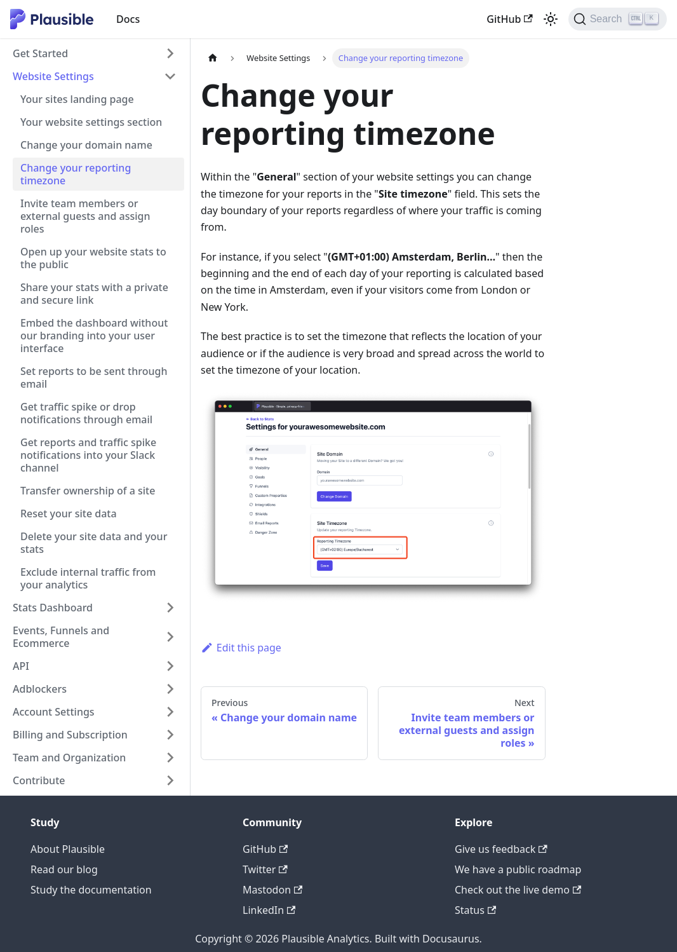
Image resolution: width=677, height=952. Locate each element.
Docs (128, 19)
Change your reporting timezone (75, 174)
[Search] (617, 19)
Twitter (265, 869)
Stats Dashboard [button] (53, 608)
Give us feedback (501, 849)
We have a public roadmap (518, 869)
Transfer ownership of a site (87, 491)
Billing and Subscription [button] (70, 735)
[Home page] (213, 58)
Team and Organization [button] (69, 758)
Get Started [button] (40, 53)
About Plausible (67, 849)
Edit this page (241, 648)
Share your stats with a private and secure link (94, 293)
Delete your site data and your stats (93, 542)
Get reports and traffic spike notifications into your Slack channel (88, 455)
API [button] (21, 666)
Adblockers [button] (40, 689)
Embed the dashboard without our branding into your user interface (94, 335)
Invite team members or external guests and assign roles (85, 216)
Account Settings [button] (54, 712)
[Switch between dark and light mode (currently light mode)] (550, 19)
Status (475, 910)
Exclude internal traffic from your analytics (88, 578)
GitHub (509, 19)
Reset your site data (68, 513)
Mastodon (272, 890)
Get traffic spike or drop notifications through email (86, 413)
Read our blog (64, 869)
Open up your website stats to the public (93, 258)
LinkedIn (269, 910)
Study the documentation (91, 890)
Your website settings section (91, 122)
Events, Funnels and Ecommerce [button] (61, 636)
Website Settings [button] (53, 76)
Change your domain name (86, 145)
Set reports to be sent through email (93, 377)
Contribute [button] (39, 780)
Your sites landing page (77, 99)
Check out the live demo (518, 890)
